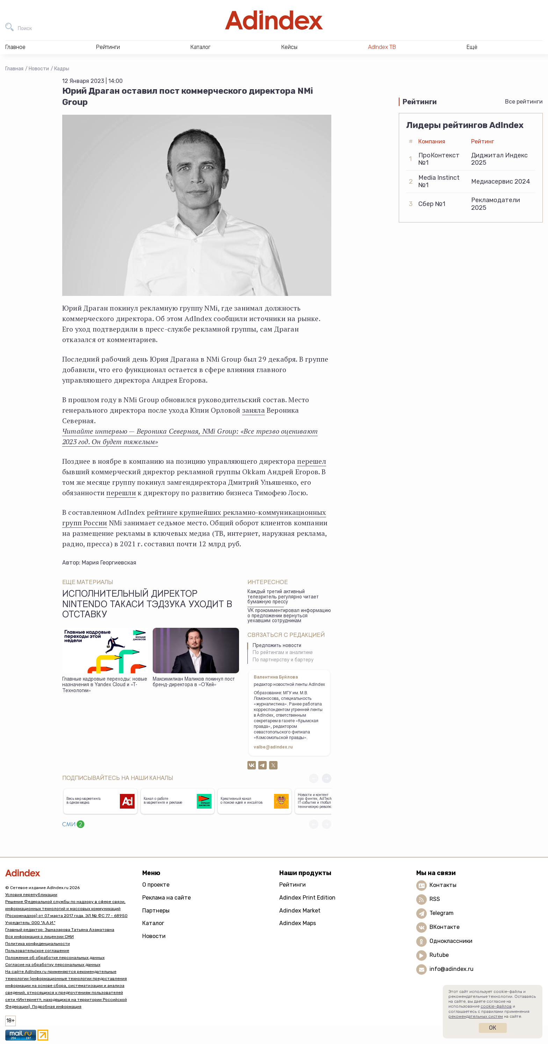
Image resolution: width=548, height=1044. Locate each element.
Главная (14, 69)
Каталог (153, 923)
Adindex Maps (297, 923)
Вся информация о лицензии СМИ (39, 936)
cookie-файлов (496, 1006)
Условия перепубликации (31, 894)
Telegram (442, 913)
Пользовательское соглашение (37, 950)
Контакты (443, 885)
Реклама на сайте (166, 897)
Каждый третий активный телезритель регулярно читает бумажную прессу (283, 597)
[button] (326, 778)
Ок (492, 1027)
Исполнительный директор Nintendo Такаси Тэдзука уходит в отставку (147, 605)
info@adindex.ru (452, 969)
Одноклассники (451, 941)
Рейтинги (292, 884)
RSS (435, 899)
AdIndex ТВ (382, 47)
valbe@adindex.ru (273, 747)
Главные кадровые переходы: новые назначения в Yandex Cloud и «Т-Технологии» (104, 685)
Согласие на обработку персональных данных (52, 964)
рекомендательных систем (475, 1016)
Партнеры (156, 910)
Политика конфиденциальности (37, 943)
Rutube (439, 955)
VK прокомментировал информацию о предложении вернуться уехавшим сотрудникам (289, 616)
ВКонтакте (445, 927)
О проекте (156, 884)
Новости (39, 69)
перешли (121, 492)
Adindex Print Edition (307, 897)
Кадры (61, 69)
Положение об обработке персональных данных (54, 957)
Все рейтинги (524, 101)
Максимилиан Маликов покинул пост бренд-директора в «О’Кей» (194, 682)
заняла (253, 410)
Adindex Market (299, 910)
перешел (311, 461)
